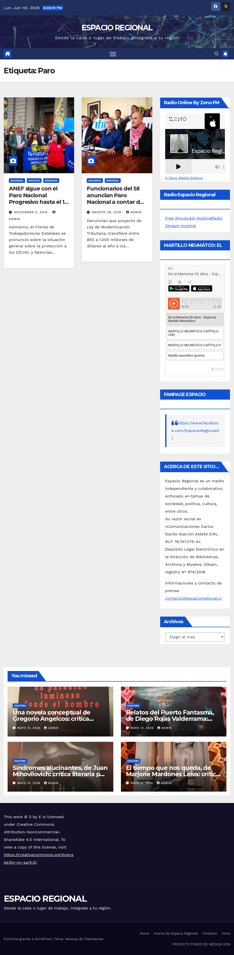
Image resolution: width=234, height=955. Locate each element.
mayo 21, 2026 (143, 728)
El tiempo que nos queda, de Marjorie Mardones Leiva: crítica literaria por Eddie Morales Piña (173, 774)
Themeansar (94, 939)
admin (134, 212)
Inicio (226, 933)
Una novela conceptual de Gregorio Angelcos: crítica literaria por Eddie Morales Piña (59, 719)
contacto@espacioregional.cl (193, 598)
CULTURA (20, 705)
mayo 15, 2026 (29, 783)
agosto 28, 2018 (107, 212)
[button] (217, 53)
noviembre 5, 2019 (31, 212)
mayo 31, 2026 (29, 728)
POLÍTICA (34, 180)
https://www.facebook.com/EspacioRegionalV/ (196, 431)
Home (144, 933)
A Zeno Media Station (184, 178)
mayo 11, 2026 (142, 783)
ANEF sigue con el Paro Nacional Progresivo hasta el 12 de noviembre (38, 198)
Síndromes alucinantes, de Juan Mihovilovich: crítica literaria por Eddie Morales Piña (60, 774)
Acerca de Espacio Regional (176, 933)
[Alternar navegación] (113, 54)
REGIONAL (51, 180)
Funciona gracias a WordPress (28, 939)
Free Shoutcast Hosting (188, 218)
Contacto (209, 933)
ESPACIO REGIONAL (117, 27)
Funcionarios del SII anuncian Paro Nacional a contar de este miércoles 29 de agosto (115, 202)
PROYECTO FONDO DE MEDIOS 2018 (201, 944)
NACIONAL (17, 180)
